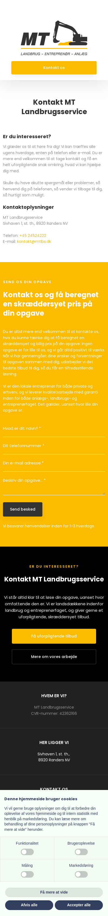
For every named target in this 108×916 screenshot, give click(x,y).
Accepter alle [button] (78, 905)
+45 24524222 (32, 235)
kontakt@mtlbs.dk (34, 241)
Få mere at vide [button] (54, 892)
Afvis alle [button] (29, 905)
